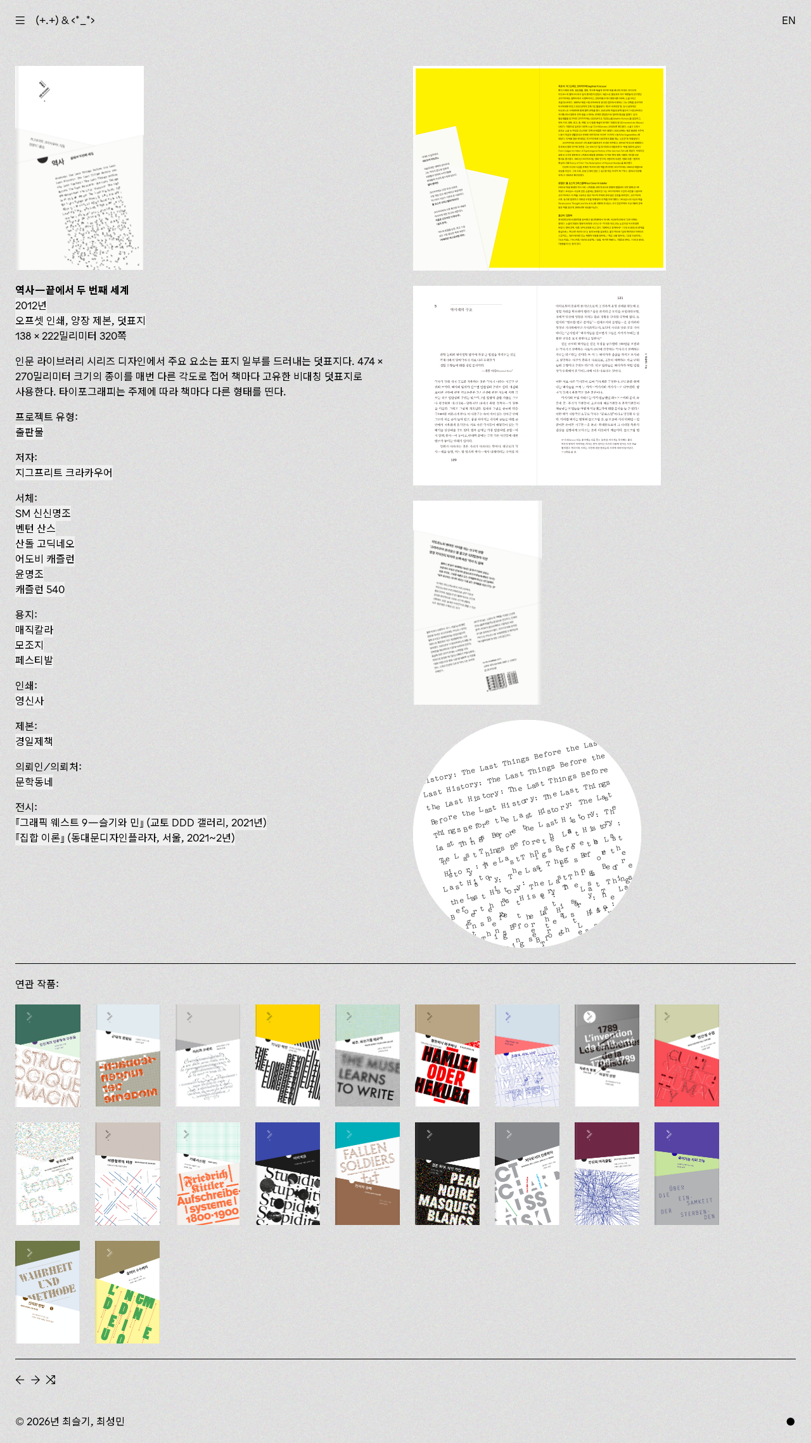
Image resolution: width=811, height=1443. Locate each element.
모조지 (29, 645)
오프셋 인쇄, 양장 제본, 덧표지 (80, 320)
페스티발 (34, 660)
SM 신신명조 (43, 513)
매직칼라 (34, 630)
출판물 (29, 432)
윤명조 (29, 574)
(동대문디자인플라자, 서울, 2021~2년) (125, 837)
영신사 (29, 701)
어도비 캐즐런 (45, 559)
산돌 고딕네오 (45, 543)
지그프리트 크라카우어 (64, 472)
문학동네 (34, 782)
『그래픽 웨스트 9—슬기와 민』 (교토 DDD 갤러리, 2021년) (141, 822)
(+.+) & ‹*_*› (65, 20)
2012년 (31, 305)
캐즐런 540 (40, 589)
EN (789, 20)
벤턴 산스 (35, 528)
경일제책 (34, 741)
